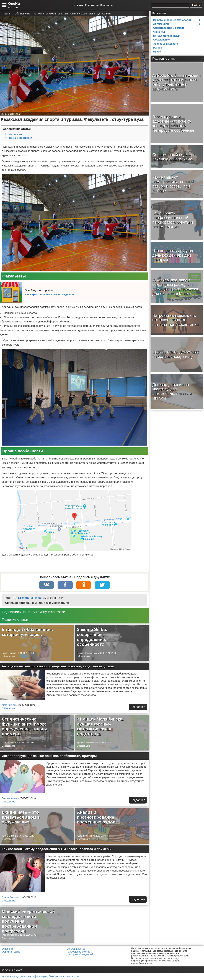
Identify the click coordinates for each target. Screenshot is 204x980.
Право (157, 51)
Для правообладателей (80, 954)
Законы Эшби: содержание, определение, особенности (92, 637)
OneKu (14, 4)
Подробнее (137, 707)
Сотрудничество (76, 949)
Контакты (106, 5)
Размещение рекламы (79, 952)
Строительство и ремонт (168, 27)
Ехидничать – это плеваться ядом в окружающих (21, 817)
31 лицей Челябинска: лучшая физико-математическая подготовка (100, 727)
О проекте (92, 5)
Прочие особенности (21, 138)
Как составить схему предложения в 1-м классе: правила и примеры (57, 849)
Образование (8, 657)
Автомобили (161, 23)
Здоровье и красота (165, 43)
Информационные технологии (172, 20)
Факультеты (16, 134)
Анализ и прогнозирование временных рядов (96, 817)
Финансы (159, 31)
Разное (157, 47)
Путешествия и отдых (166, 35)
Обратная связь (11, 952)
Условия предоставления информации (24, 976)
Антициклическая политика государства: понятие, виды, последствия (58, 666)
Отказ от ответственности (64, 976)
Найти (196, 5)
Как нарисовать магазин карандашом (49, 294)
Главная (78, 5)
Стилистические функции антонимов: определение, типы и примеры (24, 727)
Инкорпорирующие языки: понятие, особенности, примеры (49, 756)
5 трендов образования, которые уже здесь (27, 632)
